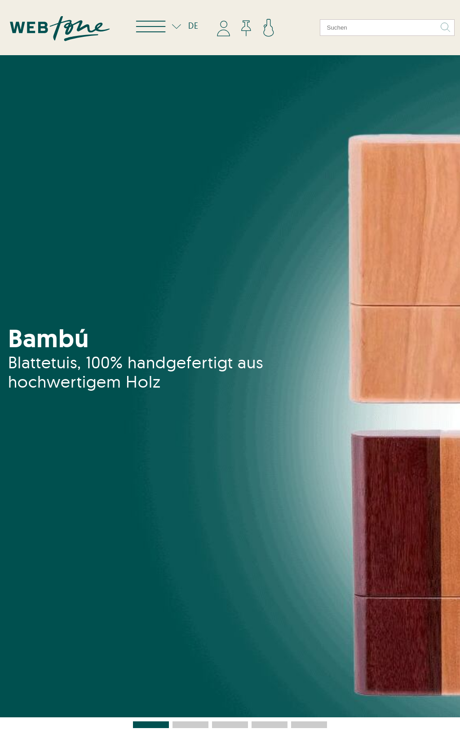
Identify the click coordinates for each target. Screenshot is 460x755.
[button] (151, 724)
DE (183, 25)
